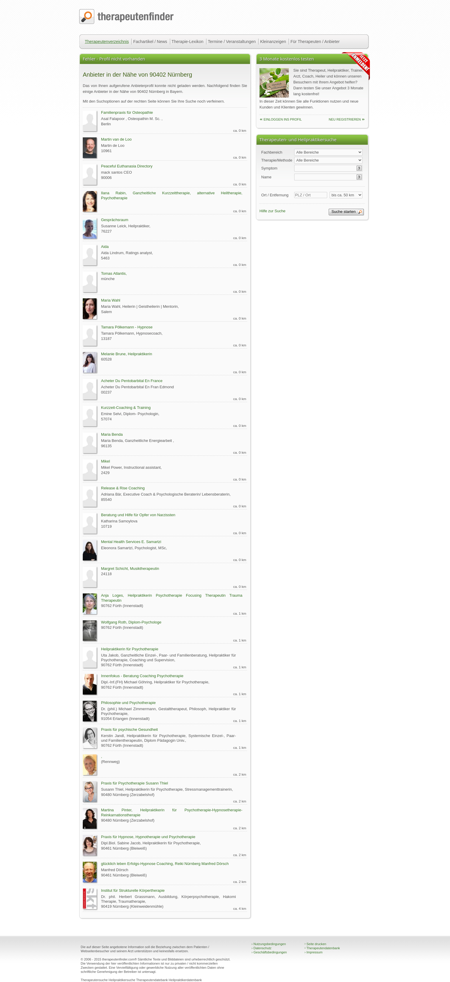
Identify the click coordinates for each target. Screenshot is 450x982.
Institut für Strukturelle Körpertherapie (133, 890)
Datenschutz (262, 948)
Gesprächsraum (114, 220)
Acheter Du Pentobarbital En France (132, 381)
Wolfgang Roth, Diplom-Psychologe (131, 622)
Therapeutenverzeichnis (107, 41)
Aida (105, 246)
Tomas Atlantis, (114, 273)
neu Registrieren (345, 119)
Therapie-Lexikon (188, 41)
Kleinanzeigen (273, 41)
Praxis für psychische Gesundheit (129, 729)
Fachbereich (271, 152)
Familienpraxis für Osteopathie (127, 112)
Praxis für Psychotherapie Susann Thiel (134, 783)
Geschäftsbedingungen (269, 952)
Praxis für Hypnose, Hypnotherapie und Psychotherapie (148, 837)
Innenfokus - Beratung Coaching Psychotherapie (142, 676)
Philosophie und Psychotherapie (128, 702)
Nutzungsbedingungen (269, 944)
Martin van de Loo (116, 139)
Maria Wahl (110, 300)
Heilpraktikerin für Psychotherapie (129, 649)
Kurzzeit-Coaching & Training (125, 407)
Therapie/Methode (276, 160)
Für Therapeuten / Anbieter (315, 41)
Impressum (313, 952)
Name (266, 177)
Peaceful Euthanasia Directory (127, 166)
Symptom (269, 168)
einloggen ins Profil (283, 119)
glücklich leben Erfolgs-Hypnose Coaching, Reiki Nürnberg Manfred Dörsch (165, 863)
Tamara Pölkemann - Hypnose (127, 327)
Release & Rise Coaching (123, 488)
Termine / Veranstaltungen (232, 41)
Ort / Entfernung (275, 195)
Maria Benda (112, 434)
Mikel (105, 461)
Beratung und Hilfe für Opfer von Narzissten (138, 515)
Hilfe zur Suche (272, 211)
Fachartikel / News (150, 41)
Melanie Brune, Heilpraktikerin (126, 354)
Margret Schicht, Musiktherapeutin (130, 568)
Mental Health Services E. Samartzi (131, 541)
